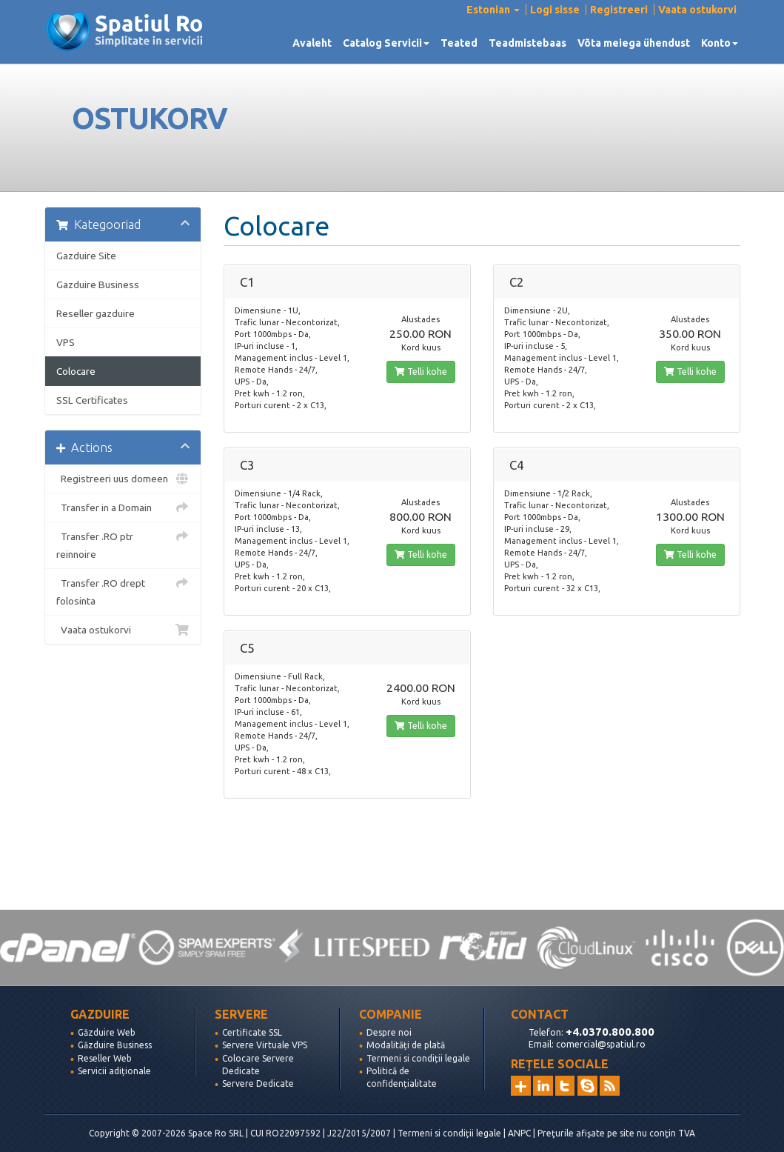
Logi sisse (555, 9)
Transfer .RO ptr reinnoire (123, 543)
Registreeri (619, 9)
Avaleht (312, 43)
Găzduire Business (115, 1045)
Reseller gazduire (95, 313)
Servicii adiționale (114, 1071)
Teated (459, 43)
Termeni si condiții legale (418, 1058)
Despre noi (389, 1032)
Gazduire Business (97, 284)
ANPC (519, 1133)
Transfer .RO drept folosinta (123, 590)
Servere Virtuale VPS (264, 1045)
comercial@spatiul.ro (601, 1044)
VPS (65, 342)
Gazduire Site (86, 256)
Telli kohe (421, 371)
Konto (719, 43)
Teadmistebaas (527, 43)
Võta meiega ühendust (633, 43)
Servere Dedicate (258, 1083)
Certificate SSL (252, 1032)
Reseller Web (105, 1058)
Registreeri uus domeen (123, 478)
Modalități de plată (405, 1045)
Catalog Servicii (386, 43)
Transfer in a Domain (123, 507)
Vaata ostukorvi (697, 9)
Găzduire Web (106, 1032)
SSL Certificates (92, 400)
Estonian (493, 9)
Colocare (76, 371)
